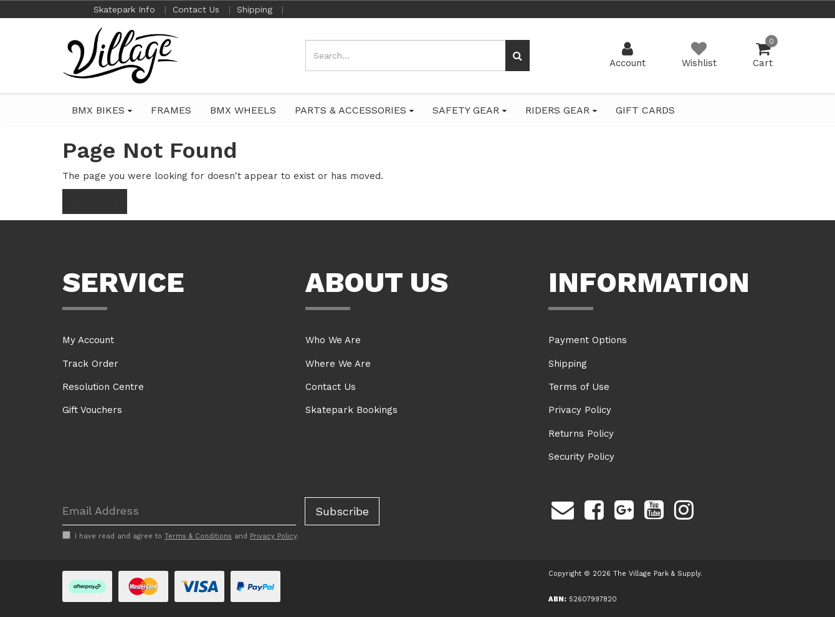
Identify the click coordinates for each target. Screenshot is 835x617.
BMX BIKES (102, 110)
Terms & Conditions (198, 536)
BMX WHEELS (243, 110)
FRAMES (171, 110)
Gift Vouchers (92, 409)
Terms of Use (578, 386)
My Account (88, 340)
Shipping (256, 9)
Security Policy (581, 456)
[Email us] (562, 508)
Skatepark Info (125, 9)
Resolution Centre (103, 386)
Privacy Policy (579, 409)
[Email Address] (179, 511)
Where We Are (338, 363)
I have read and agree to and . (180, 536)
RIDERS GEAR (561, 110)
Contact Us (197, 9)
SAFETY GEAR (469, 110)
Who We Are (333, 340)
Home (94, 201)
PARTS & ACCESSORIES (354, 110)
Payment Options (587, 340)
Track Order (90, 363)
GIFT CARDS (645, 110)
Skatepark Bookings (351, 409)
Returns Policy (581, 433)
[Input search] (405, 55)
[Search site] (517, 55)
